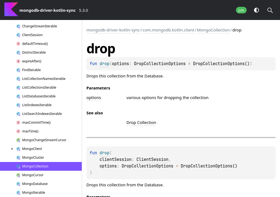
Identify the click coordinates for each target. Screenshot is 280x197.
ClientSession (152, 159)
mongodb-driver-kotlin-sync (113, 30)
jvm (241, 10)
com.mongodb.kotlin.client (168, 30)
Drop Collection (141, 122)
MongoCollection (213, 30)
